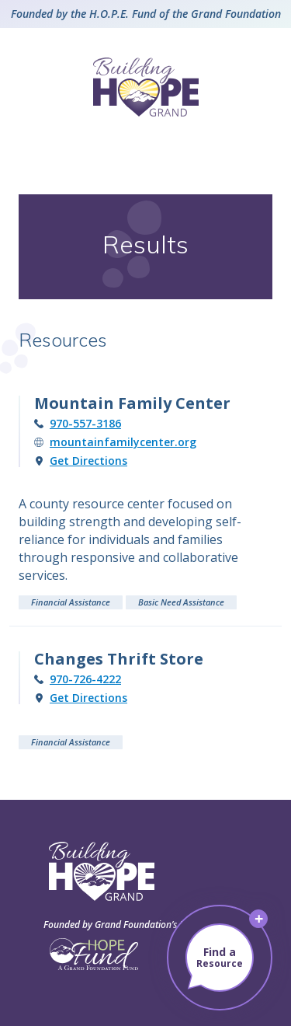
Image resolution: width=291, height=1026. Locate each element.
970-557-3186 (85, 423)
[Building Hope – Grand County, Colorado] (146, 87)
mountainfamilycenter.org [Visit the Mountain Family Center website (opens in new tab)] (123, 442)
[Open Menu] (146, 148)
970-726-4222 (85, 679)
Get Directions (88, 461)
